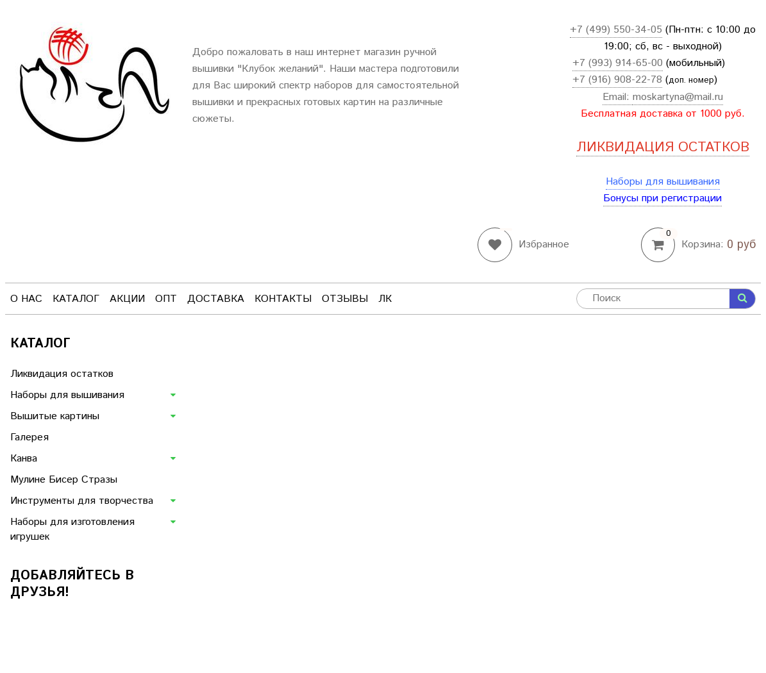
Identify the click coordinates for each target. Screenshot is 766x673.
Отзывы (345, 299)
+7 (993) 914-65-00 (617, 63)
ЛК (385, 299)
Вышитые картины (54, 416)
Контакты (283, 299)
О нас (26, 299)
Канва (23, 458)
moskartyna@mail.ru (678, 97)
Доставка (215, 299)
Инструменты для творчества (81, 501)
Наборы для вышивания (663, 181)
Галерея (29, 437)
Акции (127, 299)
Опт (166, 299)
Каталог (76, 299)
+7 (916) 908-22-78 (617, 79)
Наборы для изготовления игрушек (72, 529)
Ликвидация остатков (61, 374)
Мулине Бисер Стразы (63, 479)
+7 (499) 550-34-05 (616, 29)
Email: (618, 97)
